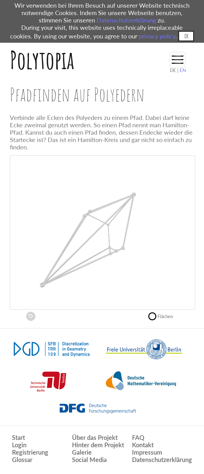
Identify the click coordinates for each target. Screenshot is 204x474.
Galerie (82, 452)
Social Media (89, 459)
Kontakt (143, 444)
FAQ (138, 437)
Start (18, 437)
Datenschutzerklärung (126, 20)
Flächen (163, 315)
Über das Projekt (95, 437)
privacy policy (157, 36)
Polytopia (42, 59)
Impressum (147, 452)
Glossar (22, 459)
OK (186, 36)
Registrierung (30, 452)
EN (183, 70)
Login (19, 444)
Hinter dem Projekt (98, 444)
